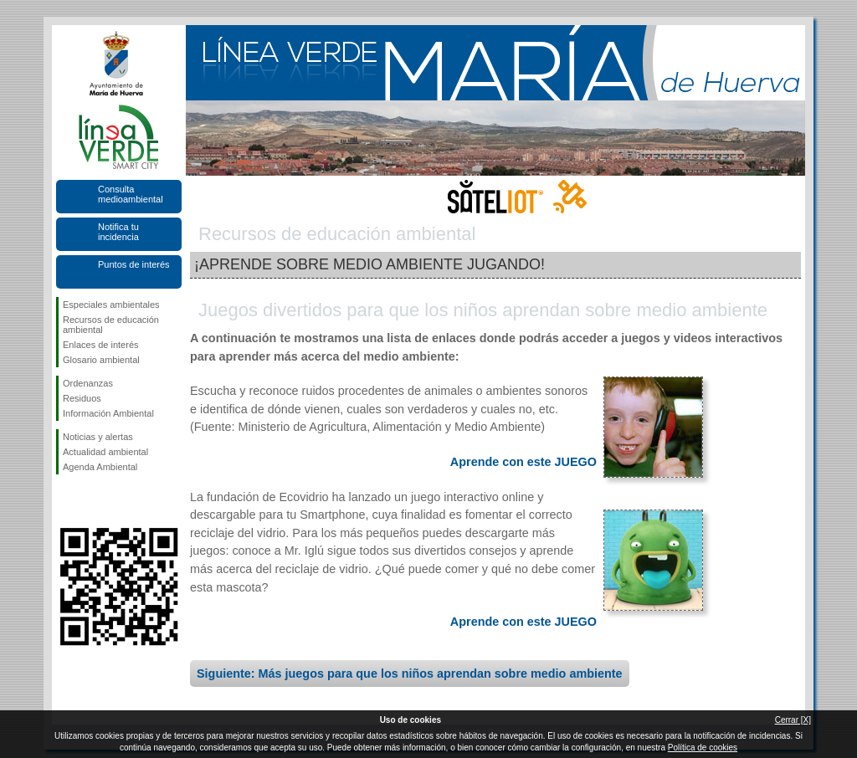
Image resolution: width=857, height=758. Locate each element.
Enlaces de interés (101, 345)
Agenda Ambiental (100, 467)
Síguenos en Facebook (66, 501)
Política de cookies (702, 747)
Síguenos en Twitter (94, 501)
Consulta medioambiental (130, 194)
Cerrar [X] (793, 720)
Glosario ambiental (101, 360)
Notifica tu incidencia (118, 232)
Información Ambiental (108, 413)
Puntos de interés (134, 264)
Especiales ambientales (111, 305)
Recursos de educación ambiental (111, 325)
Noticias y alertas (98, 437)
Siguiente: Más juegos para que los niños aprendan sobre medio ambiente (410, 673)
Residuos (82, 398)
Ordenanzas (88, 383)
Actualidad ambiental (105, 452)
